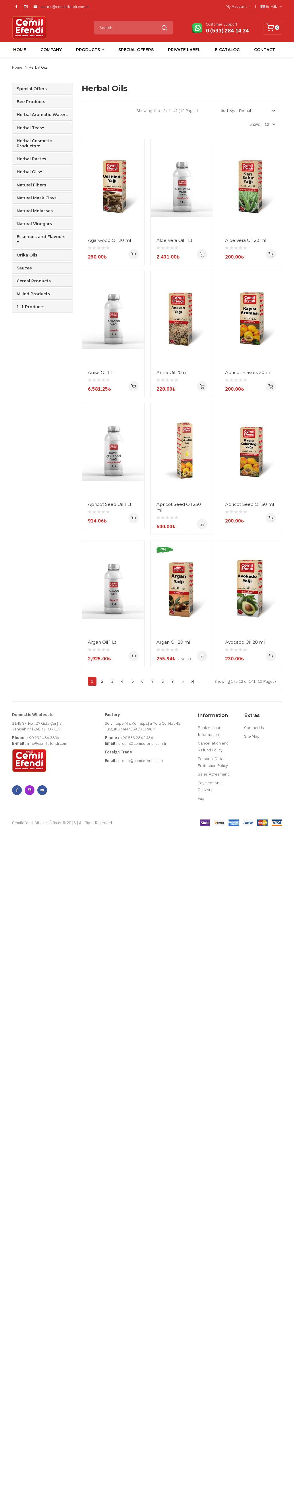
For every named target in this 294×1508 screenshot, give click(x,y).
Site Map (252, 1264)
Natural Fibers (31, 185)
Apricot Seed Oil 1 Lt (109, 768)
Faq (201, 1326)
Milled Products (33, 293)
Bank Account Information (210, 1259)
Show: (254, 124)
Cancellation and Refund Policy (213, 1275)
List (125, 110)
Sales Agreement (213, 1302)
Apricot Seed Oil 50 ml (112, 906)
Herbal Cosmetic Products (34, 143)
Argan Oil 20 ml (173, 1038)
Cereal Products (34, 281)
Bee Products (31, 101)
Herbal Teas (30, 127)
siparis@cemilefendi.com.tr (64, 6)
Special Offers (32, 88)
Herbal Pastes (31, 158)
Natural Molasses (35, 210)
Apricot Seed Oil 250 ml (178, 771)
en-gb (271, 6)
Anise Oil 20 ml (172, 504)
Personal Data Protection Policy (213, 1290)
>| (192, 1209)
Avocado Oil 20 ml (107, 1170)
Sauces (24, 268)
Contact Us (254, 1255)
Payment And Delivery (210, 1314)
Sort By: (228, 110)
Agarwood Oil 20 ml (109, 240)
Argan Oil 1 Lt (102, 1038)
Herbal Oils (38, 67)
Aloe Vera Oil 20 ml (108, 372)
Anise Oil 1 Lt (101, 504)
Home (17, 67)
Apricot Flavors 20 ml (111, 636)
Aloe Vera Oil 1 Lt (174, 240)
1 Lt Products (31, 306)
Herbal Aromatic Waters (42, 114)
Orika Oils (27, 255)
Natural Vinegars (34, 223)
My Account (238, 6)
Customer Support (221, 24)
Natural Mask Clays (37, 197)
